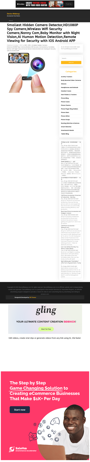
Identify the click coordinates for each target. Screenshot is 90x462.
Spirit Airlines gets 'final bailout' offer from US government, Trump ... (71, 262)
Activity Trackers (66, 77)
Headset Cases (66, 91)
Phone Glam (65, 112)
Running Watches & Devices (70, 123)
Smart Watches (66, 127)
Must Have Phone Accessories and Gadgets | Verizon (71, 212)
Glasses (63, 84)
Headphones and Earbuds (69, 87)
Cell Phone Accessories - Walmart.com (68, 226)
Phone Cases (65, 102)
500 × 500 (27, 45)
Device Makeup (13, 14)
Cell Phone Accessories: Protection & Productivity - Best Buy (71, 196)
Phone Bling (65, 98)
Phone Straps (65, 119)
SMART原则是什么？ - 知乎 (68, 161)
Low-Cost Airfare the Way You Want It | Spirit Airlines (69, 247)
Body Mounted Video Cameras (71, 80)
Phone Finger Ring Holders (69, 109)
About (11, 20)
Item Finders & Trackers (69, 94)
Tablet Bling (65, 134)
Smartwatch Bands (67, 130)
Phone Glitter (65, 116)
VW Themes (32, 297)
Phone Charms (66, 105)
